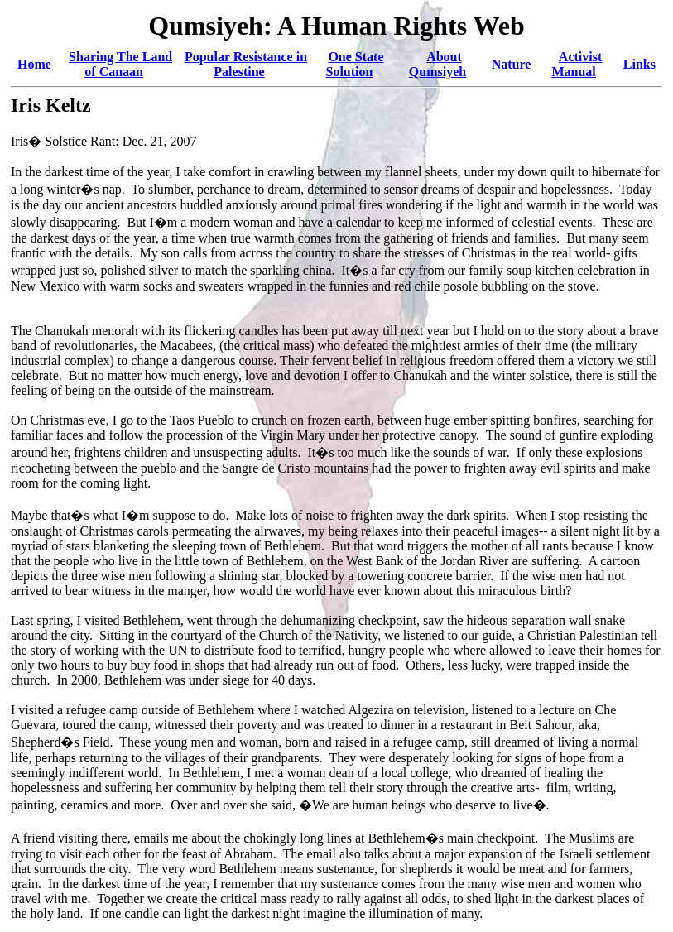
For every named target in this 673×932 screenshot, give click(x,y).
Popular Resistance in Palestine (246, 64)
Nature (511, 64)
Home (34, 64)
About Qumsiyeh (437, 64)
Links (639, 64)
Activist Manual (576, 64)
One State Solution (355, 64)
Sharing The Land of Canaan (120, 64)
